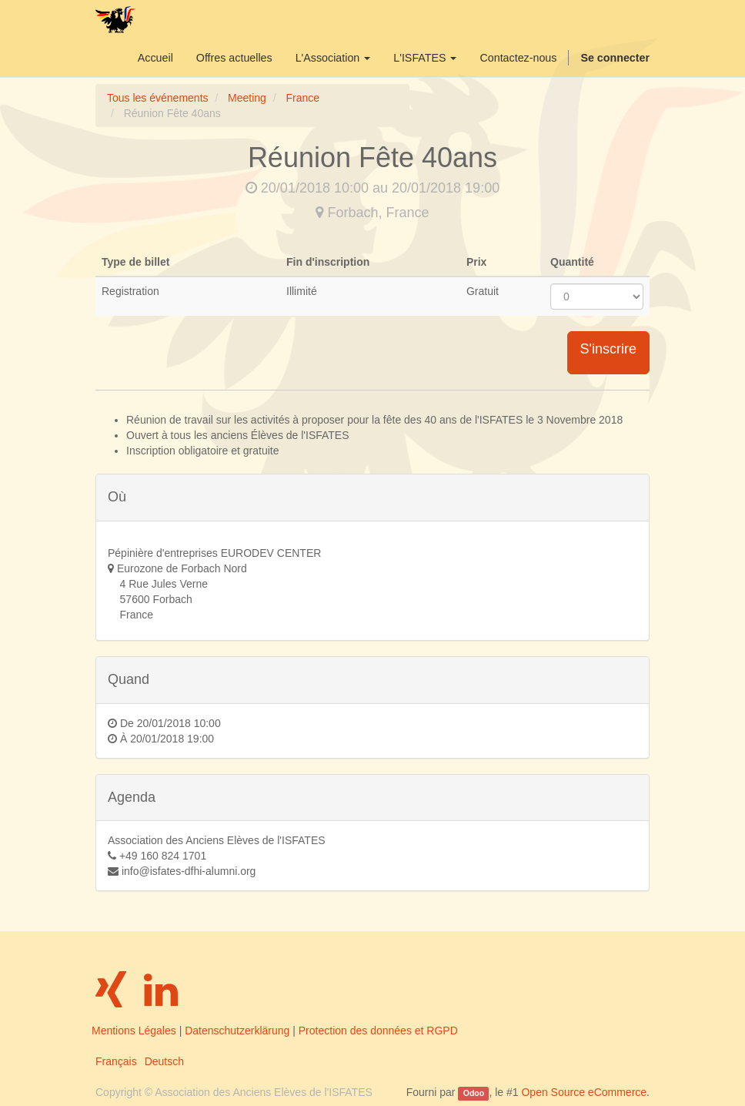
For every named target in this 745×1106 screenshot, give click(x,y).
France (302, 98)
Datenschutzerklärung (237, 1030)
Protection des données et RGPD (378, 1030)
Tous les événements (158, 98)
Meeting (247, 98)
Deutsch (164, 1061)
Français (116, 1061)
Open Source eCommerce (583, 1092)
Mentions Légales (134, 1030)
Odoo (473, 1093)
